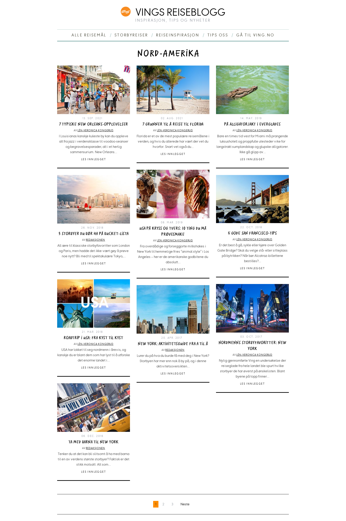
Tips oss (217, 35)
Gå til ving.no (255, 35)
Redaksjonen (95, 239)
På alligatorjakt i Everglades (252, 124)
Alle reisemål (89, 35)
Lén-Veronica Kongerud (95, 130)
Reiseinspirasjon (177, 35)
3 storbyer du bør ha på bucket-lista (93, 234)
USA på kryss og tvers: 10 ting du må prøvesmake (173, 231)
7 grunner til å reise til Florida (173, 124)
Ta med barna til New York (93, 442)
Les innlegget (93, 159)
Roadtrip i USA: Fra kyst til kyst (93, 338)
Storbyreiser (131, 35)
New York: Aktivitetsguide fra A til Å (173, 344)
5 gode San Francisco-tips (252, 233)
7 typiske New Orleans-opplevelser (93, 124)
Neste (185, 504)
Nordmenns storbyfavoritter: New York (252, 346)
